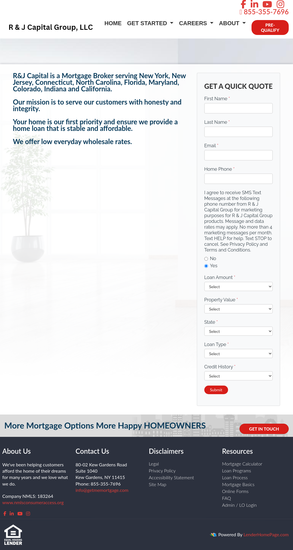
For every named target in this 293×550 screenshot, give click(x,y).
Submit (216, 389)
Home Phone (219, 169)
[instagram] (28, 513)
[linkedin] (12, 513)
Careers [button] (194, 23)
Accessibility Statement (171, 477)
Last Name (217, 122)
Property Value (221, 299)
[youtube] (20, 513)
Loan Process (235, 477)
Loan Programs (236, 470)
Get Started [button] (148, 23)
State (211, 322)
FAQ (226, 498)
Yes (210, 265)
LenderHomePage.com (266, 534)
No (210, 258)
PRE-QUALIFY (270, 27)
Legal (154, 463)
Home (113, 23)
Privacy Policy (162, 470)
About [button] (230, 23)
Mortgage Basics (238, 484)
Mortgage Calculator (242, 463)
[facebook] (4, 513)
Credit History (219, 367)
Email (211, 145)
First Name (217, 98)
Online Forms (235, 491)
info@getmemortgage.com (102, 490)
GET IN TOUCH (264, 428)
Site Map (157, 484)
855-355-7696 (264, 11)
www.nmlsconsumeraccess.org (33, 502)
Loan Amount (219, 277)
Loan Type (216, 344)
